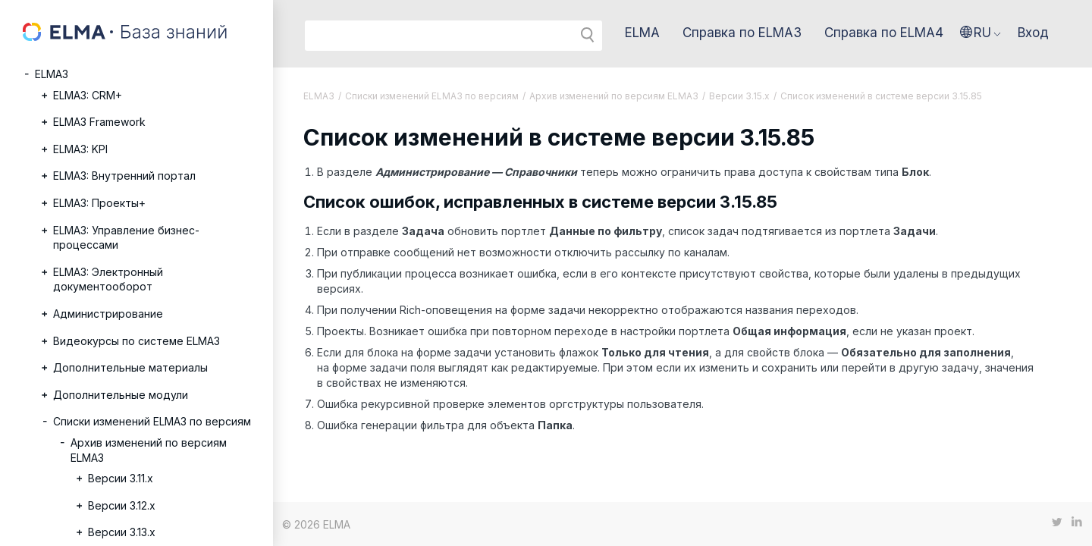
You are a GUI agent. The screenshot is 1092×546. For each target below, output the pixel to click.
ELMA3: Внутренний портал (124, 175)
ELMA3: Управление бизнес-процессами (126, 238)
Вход (1033, 32)
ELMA (642, 32)
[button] (980, 32)
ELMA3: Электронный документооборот (108, 279)
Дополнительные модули (120, 394)
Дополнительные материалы (130, 367)
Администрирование (108, 313)
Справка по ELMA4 (883, 32)
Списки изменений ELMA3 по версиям (152, 421)
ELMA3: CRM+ (87, 95)
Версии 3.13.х (121, 532)
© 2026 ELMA (316, 524)
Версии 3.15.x (739, 96)
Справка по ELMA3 (742, 32)
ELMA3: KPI (80, 149)
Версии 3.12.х (121, 505)
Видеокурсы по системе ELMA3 (136, 340)
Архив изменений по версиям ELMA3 (149, 450)
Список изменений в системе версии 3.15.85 (881, 96)
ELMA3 (51, 73)
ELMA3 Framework (99, 121)
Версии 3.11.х (120, 478)
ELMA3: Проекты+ (99, 202)
